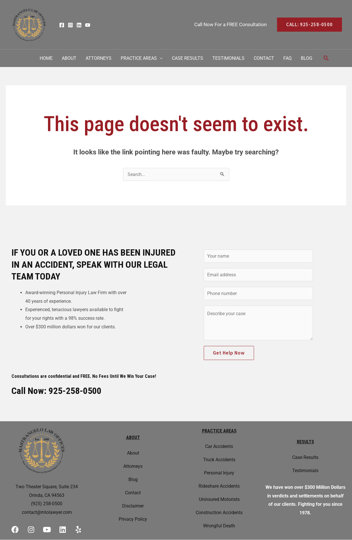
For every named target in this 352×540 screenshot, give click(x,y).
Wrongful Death (219, 525)
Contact (264, 58)
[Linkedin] (79, 25)
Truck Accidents (219, 459)
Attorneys (98, 58)
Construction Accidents (219, 512)
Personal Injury (219, 473)
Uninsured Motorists (219, 499)
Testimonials (228, 58)
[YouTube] (87, 25)
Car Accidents (219, 446)
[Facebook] (61, 25)
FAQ (287, 58)
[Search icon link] (326, 58)
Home (46, 58)
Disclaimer (133, 506)
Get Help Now (229, 353)
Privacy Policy (133, 519)
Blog (306, 58)
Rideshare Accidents (219, 486)
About (69, 58)
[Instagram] (70, 25)
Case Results (187, 58)
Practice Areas (139, 58)
